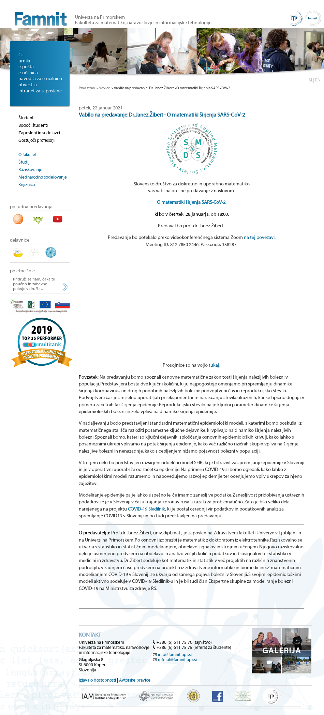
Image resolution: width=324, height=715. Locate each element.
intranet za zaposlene (40, 91)
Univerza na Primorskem (100, 17)
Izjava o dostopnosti (97, 680)
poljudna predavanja (31, 207)
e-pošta (26, 67)
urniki (24, 61)
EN (318, 79)
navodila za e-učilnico (40, 78)
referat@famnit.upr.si (177, 659)
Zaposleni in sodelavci (39, 132)
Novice (104, 88)
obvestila (27, 85)
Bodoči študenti (33, 125)
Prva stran (87, 88)
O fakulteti (28, 154)
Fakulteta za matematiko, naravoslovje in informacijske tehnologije (143, 23)
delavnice (19, 240)
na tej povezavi (259, 237)
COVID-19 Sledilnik (146, 509)
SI (310, 79)
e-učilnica (28, 73)
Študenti (26, 117)
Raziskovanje (30, 169)
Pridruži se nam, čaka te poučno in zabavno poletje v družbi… (34, 284)
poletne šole (22, 271)
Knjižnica (26, 184)
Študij (23, 162)
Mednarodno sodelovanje (42, 177)
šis (21, 55)
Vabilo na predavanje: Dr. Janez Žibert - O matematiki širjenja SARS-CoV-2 (162, 115)
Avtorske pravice (134, 680)
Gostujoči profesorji (36, 140)
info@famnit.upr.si (175, 654)
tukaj (214, 365)
